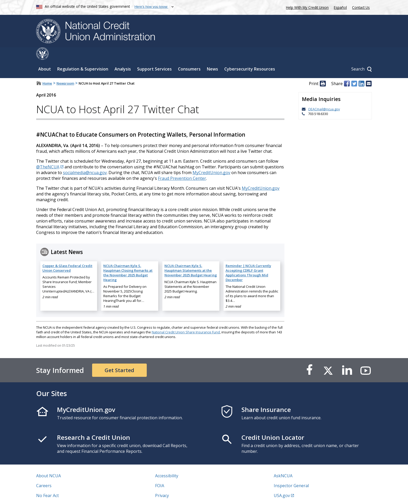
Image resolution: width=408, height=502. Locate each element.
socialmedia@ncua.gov (85, 160)
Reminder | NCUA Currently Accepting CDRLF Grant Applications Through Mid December (248, 260)
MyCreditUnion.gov (211, 160)
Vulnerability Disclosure (59, 493)
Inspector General (291, 473)
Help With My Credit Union (306, 7)
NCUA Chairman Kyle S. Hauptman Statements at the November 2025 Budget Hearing (190, 258)
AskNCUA (283, 463)
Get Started (119, 357)
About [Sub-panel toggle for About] (44, 56)
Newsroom (65, 70)
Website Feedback (172, 493)
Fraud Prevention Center (182, 166)
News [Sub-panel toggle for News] (212, 56)
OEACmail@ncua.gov (324, 96)
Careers (44, 473)
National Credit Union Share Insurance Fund (186, 319)
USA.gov (282, 483)
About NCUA (48, 463)
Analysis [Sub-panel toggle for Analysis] (122, 56)
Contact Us (361, 7)
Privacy (162, 483)
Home (47, 70)
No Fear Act (47, 483)
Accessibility (166, 463)
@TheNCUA (47, 154)
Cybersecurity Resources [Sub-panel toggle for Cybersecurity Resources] (249, 56)
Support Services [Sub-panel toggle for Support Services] (154, 56)
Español (340, 7)
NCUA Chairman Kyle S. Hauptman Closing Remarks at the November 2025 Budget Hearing (127, 260)
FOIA (159, 473)
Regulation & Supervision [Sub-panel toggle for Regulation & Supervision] (82, 56)
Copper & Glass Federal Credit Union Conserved (67, 255)
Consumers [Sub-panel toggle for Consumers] (189, 56)
